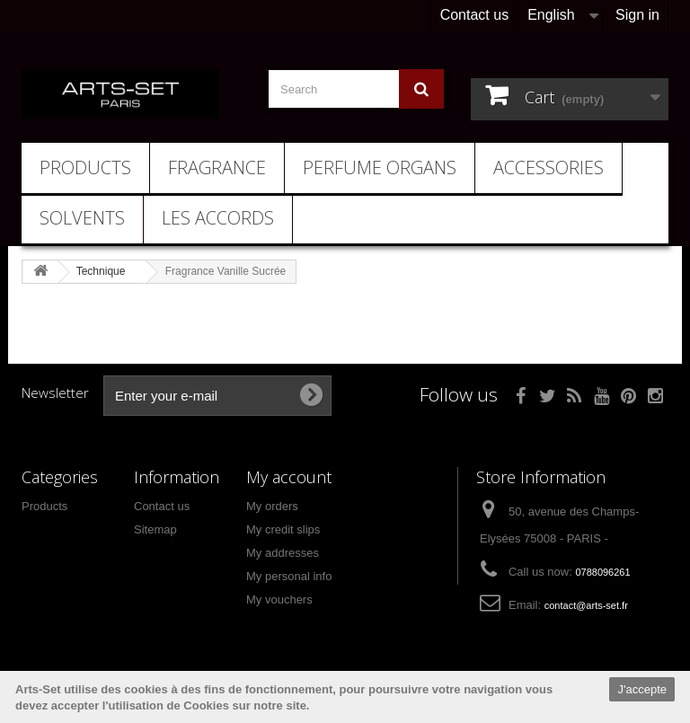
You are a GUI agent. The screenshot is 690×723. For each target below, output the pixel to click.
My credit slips (283, 529)
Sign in (637, 14)
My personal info (289, 576)
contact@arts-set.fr (586, 605)
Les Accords (218, 218)
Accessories (548, 167)
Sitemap (155, 529)
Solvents (82, 218)
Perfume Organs (379, 167)
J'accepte (642, 689)
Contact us (474, 14)
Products (85, 167)
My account (289, 477)
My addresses (282, 553)
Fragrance (217, 167)
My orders (272, 506)
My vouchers (279, 599)
